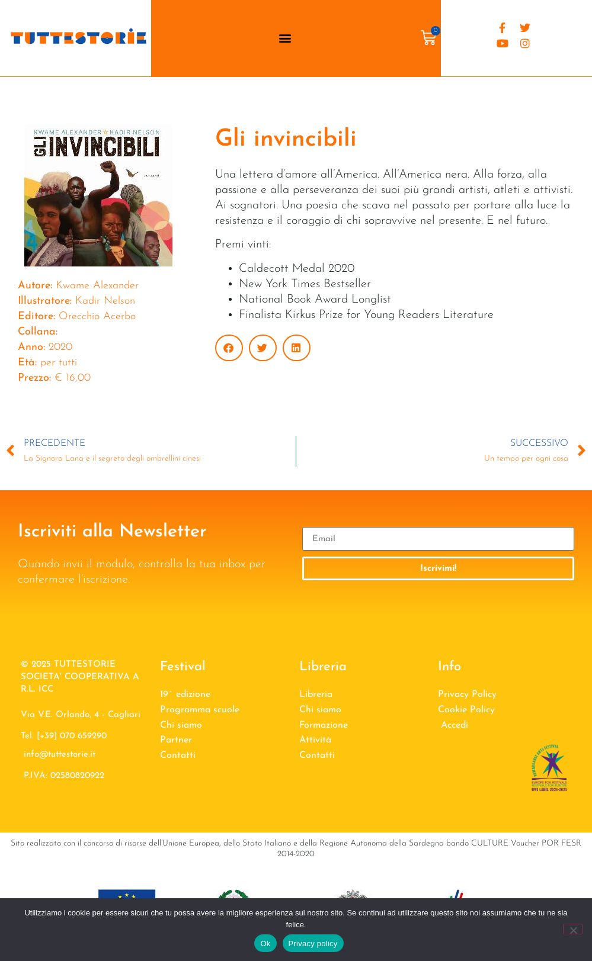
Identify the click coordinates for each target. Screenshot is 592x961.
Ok (265, 943)
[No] (573, 929)
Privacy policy (313, 943)
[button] (285, 38)
